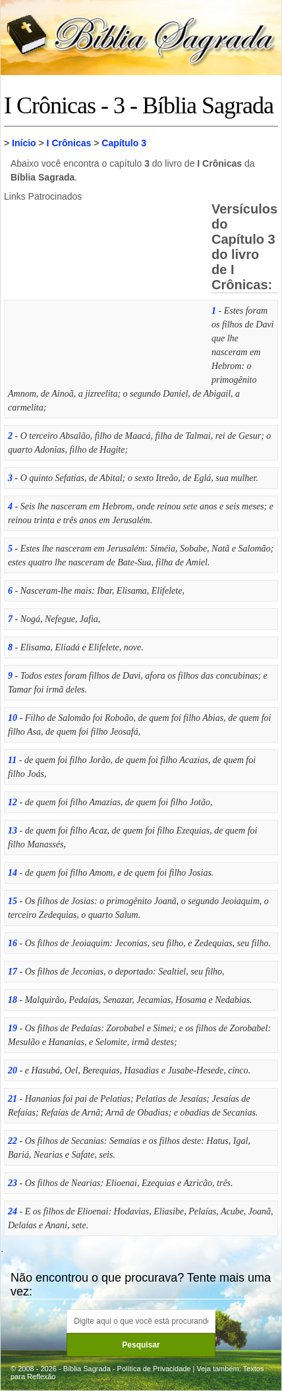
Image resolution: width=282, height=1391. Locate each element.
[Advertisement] (103, 290)
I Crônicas (69, 143)
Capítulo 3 (123, 143)
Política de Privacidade (154, 1369)
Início (24, 143)
